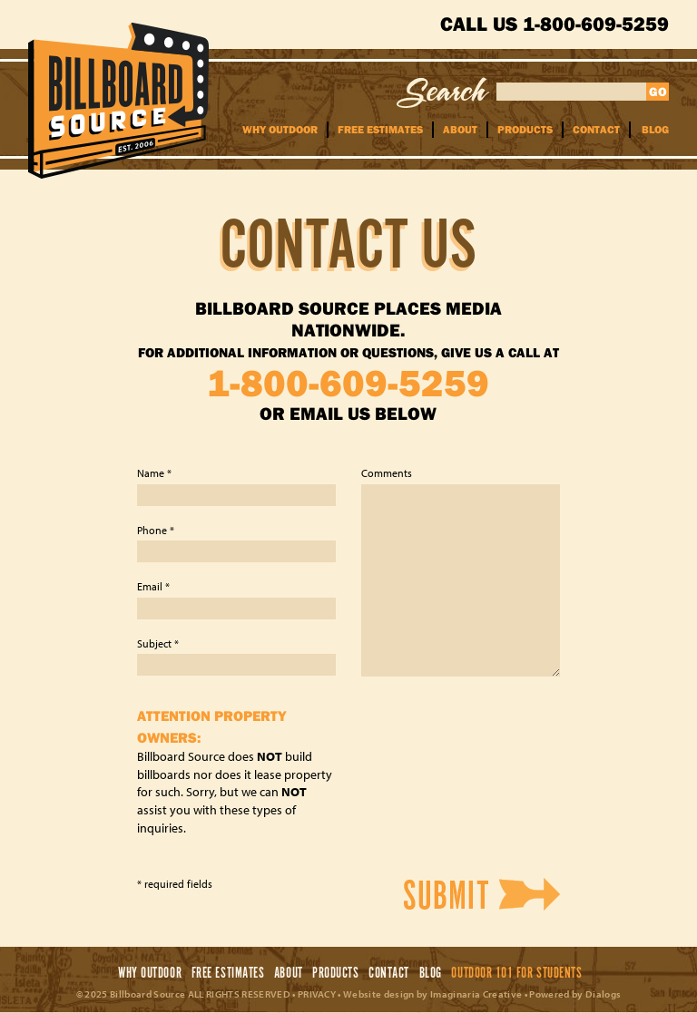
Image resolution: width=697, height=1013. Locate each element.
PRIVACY (317, 994)
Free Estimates (380, 129)
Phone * (155, 530)
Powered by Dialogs (575, 994)
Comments (386, 473)
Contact (596, 129)
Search (443, 92)
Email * (153, 586)
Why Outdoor (280, 129)
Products (525, 129)
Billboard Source (118, 101)
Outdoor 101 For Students (516, 973)
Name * (154, 473)
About (460, 129)
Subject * (158, 643)
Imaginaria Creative (476, 994)
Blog (655, 129)
